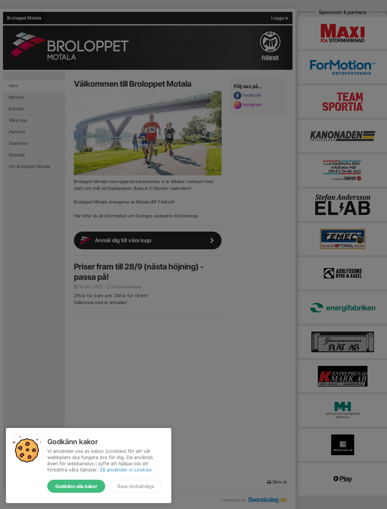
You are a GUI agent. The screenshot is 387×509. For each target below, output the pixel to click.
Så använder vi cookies (126, 470)
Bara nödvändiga (136, 486)
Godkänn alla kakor (76, 486)
